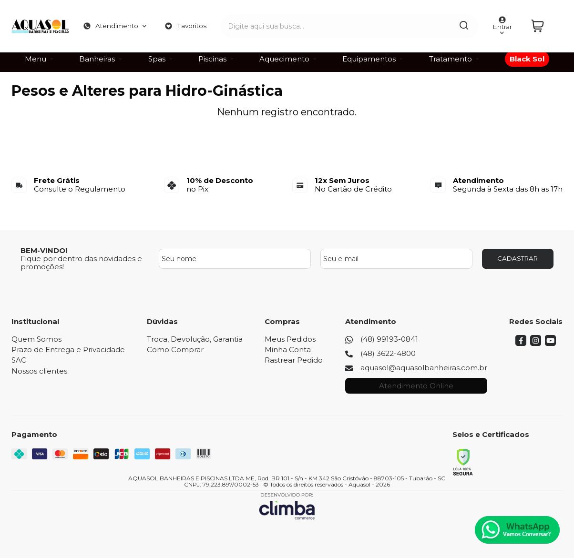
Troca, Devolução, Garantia (195, 339)
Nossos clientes (39, 370)
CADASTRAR (517, 258)
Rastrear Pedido (294, 360)
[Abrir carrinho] (544, 23)
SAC (18, 360)
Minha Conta (288, 349)
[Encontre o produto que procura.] (454, 23)
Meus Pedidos (290, 339)
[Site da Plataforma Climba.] (287, 506)
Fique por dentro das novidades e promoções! (81, 262)
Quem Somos (36, 339)
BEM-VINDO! (43, 250)
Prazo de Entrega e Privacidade (68, 349)
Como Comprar (175, 349)
